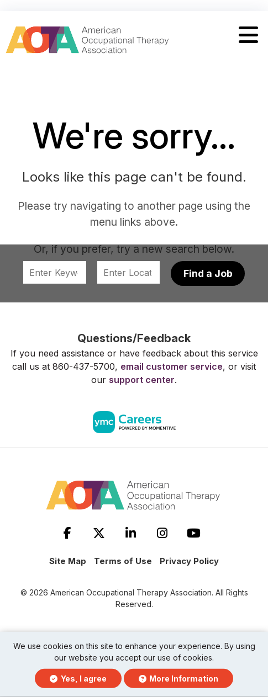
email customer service (171, 366)
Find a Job (208, 273)
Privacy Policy (189, 561)
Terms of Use (123, 561)
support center (142, 379)
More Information (179, 678)
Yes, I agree (78, 678)
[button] (248, 35)
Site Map (67, 561)
